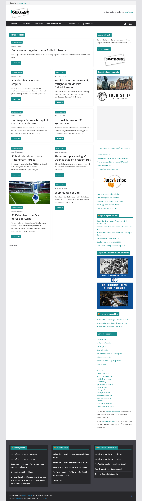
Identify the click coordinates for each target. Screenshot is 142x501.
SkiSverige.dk (72, 24)
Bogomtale (38, 24)
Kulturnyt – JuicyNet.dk (107, 447)
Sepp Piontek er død (67, 192)
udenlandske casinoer (112, 412)
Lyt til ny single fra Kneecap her (108, 198)
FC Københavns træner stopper (25, 82)
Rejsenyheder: (19, 447)
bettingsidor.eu (102, 387)
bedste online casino (108, 421)
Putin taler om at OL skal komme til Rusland (112, 162)
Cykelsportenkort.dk (104, 357)
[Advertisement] (115, 123)
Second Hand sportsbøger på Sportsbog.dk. (115, 148)
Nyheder (26, 24)
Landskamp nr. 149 (23, 3)
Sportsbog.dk (101, 364)
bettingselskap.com (103, 390)
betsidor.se (100, 401)
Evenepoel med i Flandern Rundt (108, 238)
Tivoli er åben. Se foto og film (107, 208)
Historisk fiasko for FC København (68, 121)
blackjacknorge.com (104, 379)
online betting (101, 382)
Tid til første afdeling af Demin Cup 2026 (111, 246)
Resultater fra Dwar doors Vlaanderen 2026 (112, 323)
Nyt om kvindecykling (109, 314)
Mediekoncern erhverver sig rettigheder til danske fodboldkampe (72, 84)
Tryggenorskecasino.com (105, 406)
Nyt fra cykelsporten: (109, 215)
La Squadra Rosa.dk (104, 343)
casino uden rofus (103, 374)
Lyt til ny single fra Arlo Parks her (108, 194)
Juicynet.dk (88, 24)
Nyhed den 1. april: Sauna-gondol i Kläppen (70, 462)
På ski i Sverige (62, 447)
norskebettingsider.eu (104, 403)
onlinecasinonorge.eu (104, 376)
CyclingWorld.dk (53, 24)
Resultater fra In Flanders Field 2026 (109, 327)
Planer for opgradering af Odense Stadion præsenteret (73, 158)
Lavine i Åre (57, 480)
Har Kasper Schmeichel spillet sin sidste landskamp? (29, 121)
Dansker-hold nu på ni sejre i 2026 (109, 242)
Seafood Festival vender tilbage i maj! (110, 201)
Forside (14, 24)
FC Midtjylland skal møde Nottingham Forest (26, 158)
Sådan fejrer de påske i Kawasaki (24, 454)
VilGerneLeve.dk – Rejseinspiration (109, 361)
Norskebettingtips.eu (104, 398)
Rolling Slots (101, 371)
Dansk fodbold (17, 42)
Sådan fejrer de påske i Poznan (23, 459)
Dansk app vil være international (108, 205)
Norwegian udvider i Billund (22, 472)
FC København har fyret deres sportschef (25, 216)
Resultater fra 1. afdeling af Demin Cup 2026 (112, 320)
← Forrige (13, 245)
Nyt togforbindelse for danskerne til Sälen (70, 467)
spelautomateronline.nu (105, 384)
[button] (18, 23)
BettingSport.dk (102, 350)
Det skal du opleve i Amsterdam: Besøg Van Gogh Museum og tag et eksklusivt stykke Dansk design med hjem (28, 480)
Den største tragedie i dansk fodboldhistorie (38, 50)
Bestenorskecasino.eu (104, 395)
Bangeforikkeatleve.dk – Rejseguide (109, 354)
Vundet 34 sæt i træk (104, 165)
